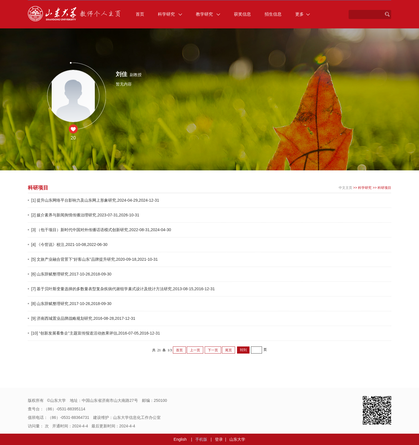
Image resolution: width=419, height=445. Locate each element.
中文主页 (345, 188)
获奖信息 (242, 14)
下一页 (213, 350)
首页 (140, 14)
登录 (219, 439)
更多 (302, 14)
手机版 (201, 439)
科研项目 (384, 188)
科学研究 (170, 14)
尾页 (228, 350)
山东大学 (237, 439)
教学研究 (208, 14)
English (180, 439)
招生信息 (273, 14)
